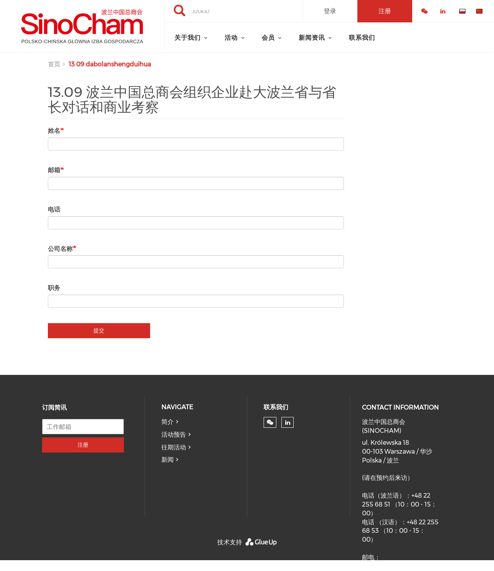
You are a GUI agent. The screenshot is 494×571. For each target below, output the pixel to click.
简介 (167, 421)
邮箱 (54, 170)
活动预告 (173, 434)
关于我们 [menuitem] (187, 37)
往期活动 (173, 447)
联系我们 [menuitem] (362, 37)
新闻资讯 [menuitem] (312, 37)
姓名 (54, 130)
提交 (98, 330)
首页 (54, 64)
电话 (54, 209)
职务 (54, 287)
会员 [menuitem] (268, 37)
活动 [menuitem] (231, 37)
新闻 (167, 459)
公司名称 (60, 248)
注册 (83, 444)
